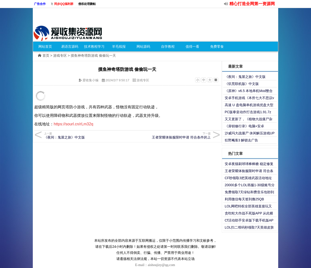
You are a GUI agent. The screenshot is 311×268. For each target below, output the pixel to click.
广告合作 (40, 4)
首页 (46, 55)
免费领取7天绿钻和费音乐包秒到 (249, 192)
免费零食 (217, 46)
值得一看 (192, 46)
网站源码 (143, 46)
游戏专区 (60, 55)
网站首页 (45, 46)
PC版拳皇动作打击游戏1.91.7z (248, 112)
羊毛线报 (119, 46)
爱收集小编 (90, 80)
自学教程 (168, 46)
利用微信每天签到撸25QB (244, 199)
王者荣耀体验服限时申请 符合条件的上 (170, 135)
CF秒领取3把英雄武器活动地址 (248, 178)
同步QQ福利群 (63, 4)
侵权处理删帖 (87, 4)
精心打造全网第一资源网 (252, 3)
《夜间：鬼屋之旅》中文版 (245, 77)
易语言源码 (69, 46)
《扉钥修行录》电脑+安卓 (244, 126)
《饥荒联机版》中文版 (242, 84)
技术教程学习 (94, 46)
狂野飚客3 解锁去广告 (241, 140)
